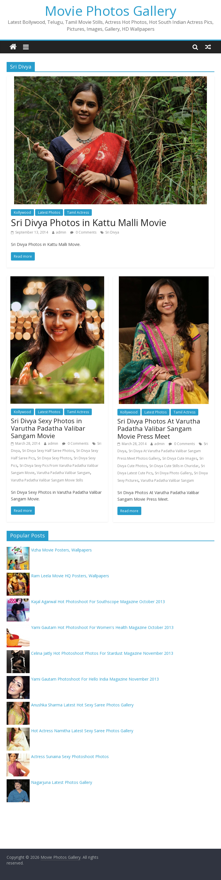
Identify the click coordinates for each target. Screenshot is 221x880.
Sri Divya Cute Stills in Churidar (174, 465)
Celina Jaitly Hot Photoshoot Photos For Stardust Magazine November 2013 (102, 653)
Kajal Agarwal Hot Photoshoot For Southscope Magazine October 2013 (98, 601)
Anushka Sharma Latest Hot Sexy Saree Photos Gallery (82, 705)
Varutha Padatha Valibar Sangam (63, 472)
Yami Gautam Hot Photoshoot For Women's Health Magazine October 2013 (102, 627)
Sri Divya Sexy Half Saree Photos (48, 450)
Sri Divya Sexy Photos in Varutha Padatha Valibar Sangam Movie (48, 428)
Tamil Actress (78, 212)
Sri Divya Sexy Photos (54, 458)
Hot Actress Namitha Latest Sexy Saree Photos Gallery (82, 730)
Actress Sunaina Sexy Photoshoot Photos (70, 756)
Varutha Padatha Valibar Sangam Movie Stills (47, 480)
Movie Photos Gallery (110, 11)
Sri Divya (112, 232)
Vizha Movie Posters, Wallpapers (61, 550)
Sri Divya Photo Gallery (173, 473)
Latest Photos (49, 212)
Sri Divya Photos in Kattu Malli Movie (88, 222)
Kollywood (22, 212)
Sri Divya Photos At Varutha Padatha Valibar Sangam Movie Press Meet (158, 428)
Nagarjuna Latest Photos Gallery (61, 782)
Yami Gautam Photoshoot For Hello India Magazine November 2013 (95, 679)
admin (61, 232)
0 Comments (83, 232)
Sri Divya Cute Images (179, 458)
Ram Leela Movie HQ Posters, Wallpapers (70, 575)
